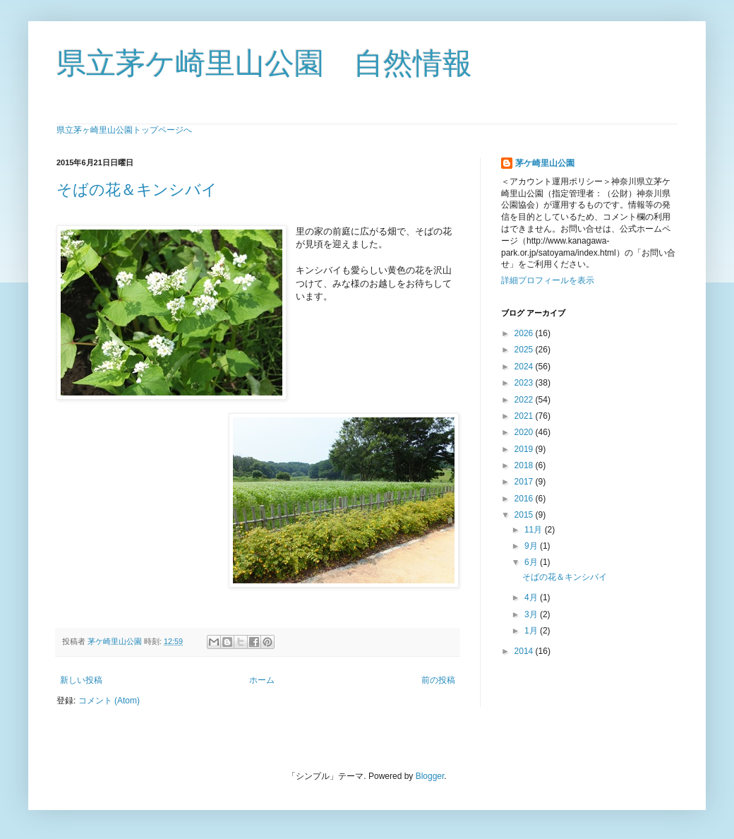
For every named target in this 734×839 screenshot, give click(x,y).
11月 (534, 530)
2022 (525, 400)
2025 (525, 350)
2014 (525, 651)
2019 (525, 449)
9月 (532, 546)
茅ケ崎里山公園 (544, 163)
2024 (525, 366)
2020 (525, 432)
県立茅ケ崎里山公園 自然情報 (264, 63)
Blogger (430, 776)
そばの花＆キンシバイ (136, 189)
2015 (525, 515)
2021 (525, 416)
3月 (532, 614)
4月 (532, 597)
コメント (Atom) (109, 701)
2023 (525, 383)
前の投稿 (438, 680)
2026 (525, 333)
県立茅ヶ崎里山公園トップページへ (124, 130)
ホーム (262, 680)
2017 (525, 482)
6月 (532, 562)
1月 (532, 631)
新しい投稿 (81, 680)
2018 (525, 465)
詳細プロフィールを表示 (547, 280)
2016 (525, 499)
